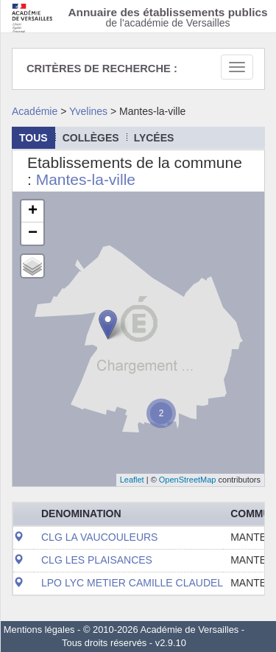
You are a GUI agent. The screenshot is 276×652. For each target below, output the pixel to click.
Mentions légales (39, 629)
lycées (154, 138)
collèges (91, 138)
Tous (33, 138)
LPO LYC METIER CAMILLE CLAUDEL (132, 583)
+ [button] (33, 211)
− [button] (33, 233)
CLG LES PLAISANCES (96, 560)
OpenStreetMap (187, 479)
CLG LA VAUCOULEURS (99, 537)
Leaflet (132, 479)
